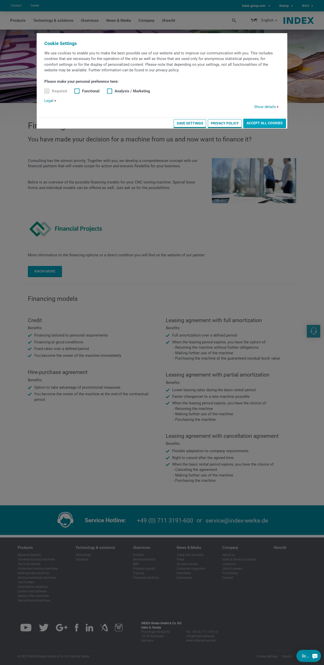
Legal (48, 100)
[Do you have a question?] (315, 656)
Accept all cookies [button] (265, 123)
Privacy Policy (225, 123)
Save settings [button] (190, 123)
